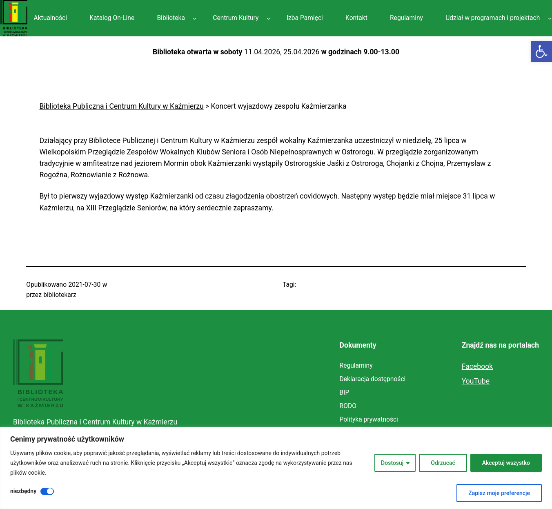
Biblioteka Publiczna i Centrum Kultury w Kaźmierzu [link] (95, 422)
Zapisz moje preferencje (499, 493)
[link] (541, 51)
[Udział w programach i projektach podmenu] (550, 18)
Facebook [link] (477, 366)
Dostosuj (392, 463)
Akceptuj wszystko (506, 463)
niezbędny (23, 491)
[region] (276, 468)
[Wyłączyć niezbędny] (47, 491)
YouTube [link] (476, 381)
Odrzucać (443, 463)
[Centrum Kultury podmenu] (268, 18)
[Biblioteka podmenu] (194, 18)
